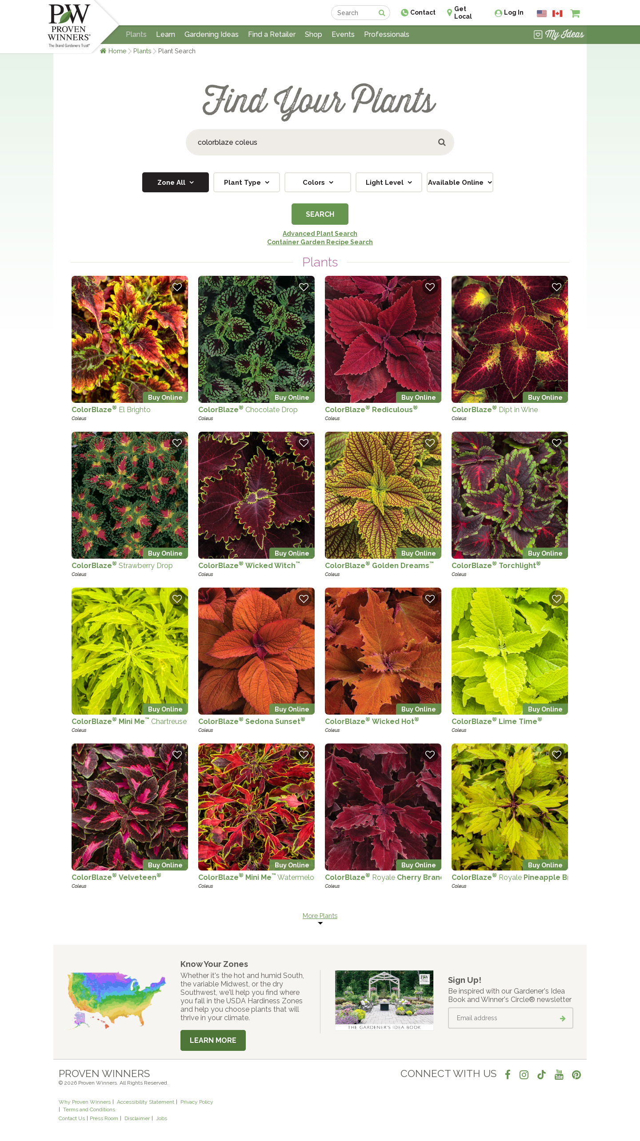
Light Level (385, 183)
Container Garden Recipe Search (320, 242)
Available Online (456, 183)
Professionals (386, 34)
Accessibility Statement (145, 1102)
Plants (142, 51)
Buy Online (165, 397)
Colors (315, 183)
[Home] (69, 26)
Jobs (161, 1118)
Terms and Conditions (89, 1109)
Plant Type (243, 183)
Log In (514, 12)
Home (117, 51)
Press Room (104, 1118)
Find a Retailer (272, 34)
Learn (165, 34)
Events (343, 34)
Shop (313, 34)
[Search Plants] (320, 142)
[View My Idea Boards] (558, 35)
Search (320, 214)
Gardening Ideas (211, 34)
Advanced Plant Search (320, 233)
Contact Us (72, 1118)
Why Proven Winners (85, 1102)
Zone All (172, 183)
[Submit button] (442, 142)
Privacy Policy (196, 1102)
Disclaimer (137, 1118)
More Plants (320, 915)
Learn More (213, 1040)
